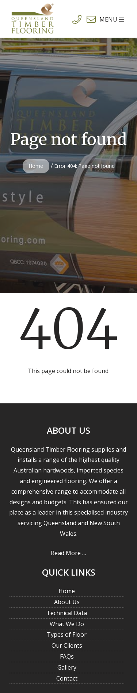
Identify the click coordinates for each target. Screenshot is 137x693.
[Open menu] (103, 19)
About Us (67, 602)
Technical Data (66, 613)
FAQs (67, 656)
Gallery (66, 667)
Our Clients (67, 645)
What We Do (67, 624)
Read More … (68, 553)
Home (36, 165)
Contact (66, 678)
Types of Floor (67, 634)
